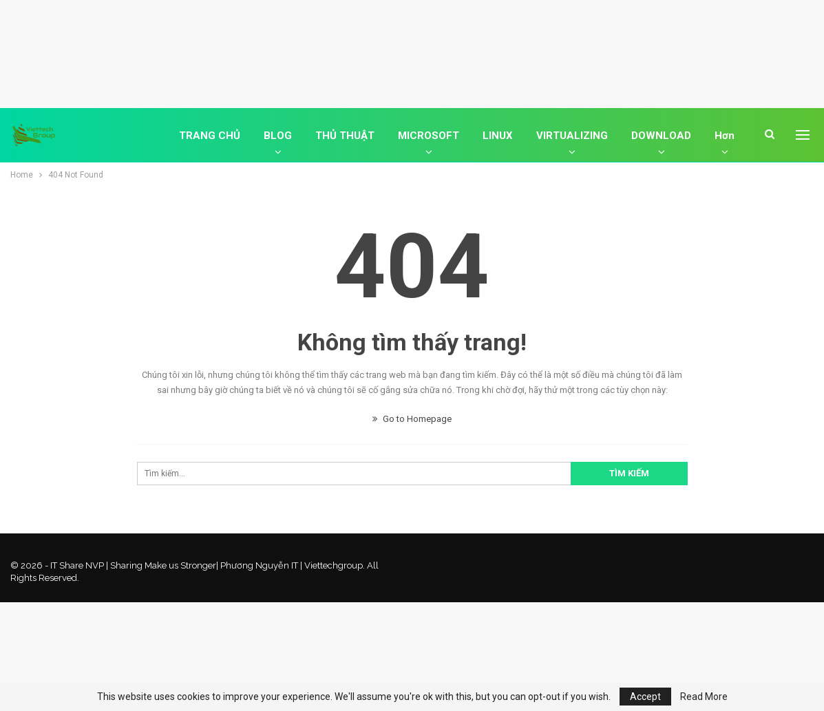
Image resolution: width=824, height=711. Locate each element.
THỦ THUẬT (344, 135)
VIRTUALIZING (572, 135)
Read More (704, 696)
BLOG (278, 135)
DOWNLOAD (661, 135)
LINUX (498, 135)
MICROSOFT (428, 135)
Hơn (725, 135)
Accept (645, 696)
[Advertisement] (412, 52)
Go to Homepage (412, 419)
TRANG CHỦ (209, 135)
